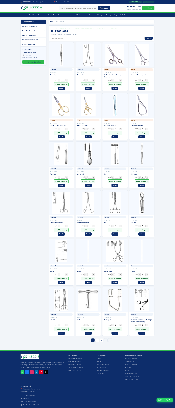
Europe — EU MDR (131, 359)
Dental (61, 15)
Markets (90, 15)
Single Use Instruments (132, 371)
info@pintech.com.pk (30, 57)
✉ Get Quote (148, 8)
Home (24, 15)
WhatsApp (27, 55)
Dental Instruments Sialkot (99, 405)
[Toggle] (44, 26)
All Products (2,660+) (75, 365)
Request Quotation (103, 365)
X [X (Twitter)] (45, 366)
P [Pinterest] (41, 366)
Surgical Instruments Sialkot (81, 405)
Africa (127, 365)
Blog (115, 15)
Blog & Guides (101, 362)
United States (129, 356)
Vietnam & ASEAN (131, 367)
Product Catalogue (103, 359)
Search (149, 38)
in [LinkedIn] (36, 366)
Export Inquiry (152, 405)
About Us (32, 15)
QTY (56, 80)
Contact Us (100, 367)
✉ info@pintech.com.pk (43, 2)
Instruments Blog (141, 405)
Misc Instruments (28, 44)
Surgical (51, 15)
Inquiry (108, 15)
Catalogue (100, 15)
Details (61, 87)
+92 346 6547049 (30, 52)
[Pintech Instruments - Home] (32, 8)
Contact (122, 15)
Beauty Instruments (29, 35)
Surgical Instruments (29, 26)
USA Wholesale (129, 405)
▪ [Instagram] (31, 366)
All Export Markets (131, 353)
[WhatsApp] (22, 366)
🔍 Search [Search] (104, 8)
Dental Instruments (29, 31)
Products (41, 15)
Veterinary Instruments (30, 40)
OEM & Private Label (132, 373)
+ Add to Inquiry (61, 84)
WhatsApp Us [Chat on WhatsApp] (163, 403)
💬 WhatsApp (25, 392)
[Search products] (78, 8)
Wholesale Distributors (116, 405)
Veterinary (80, 15)
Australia (128, 362)
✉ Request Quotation (33, 62)
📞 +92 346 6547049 (27, 2)
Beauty (70, 15)
